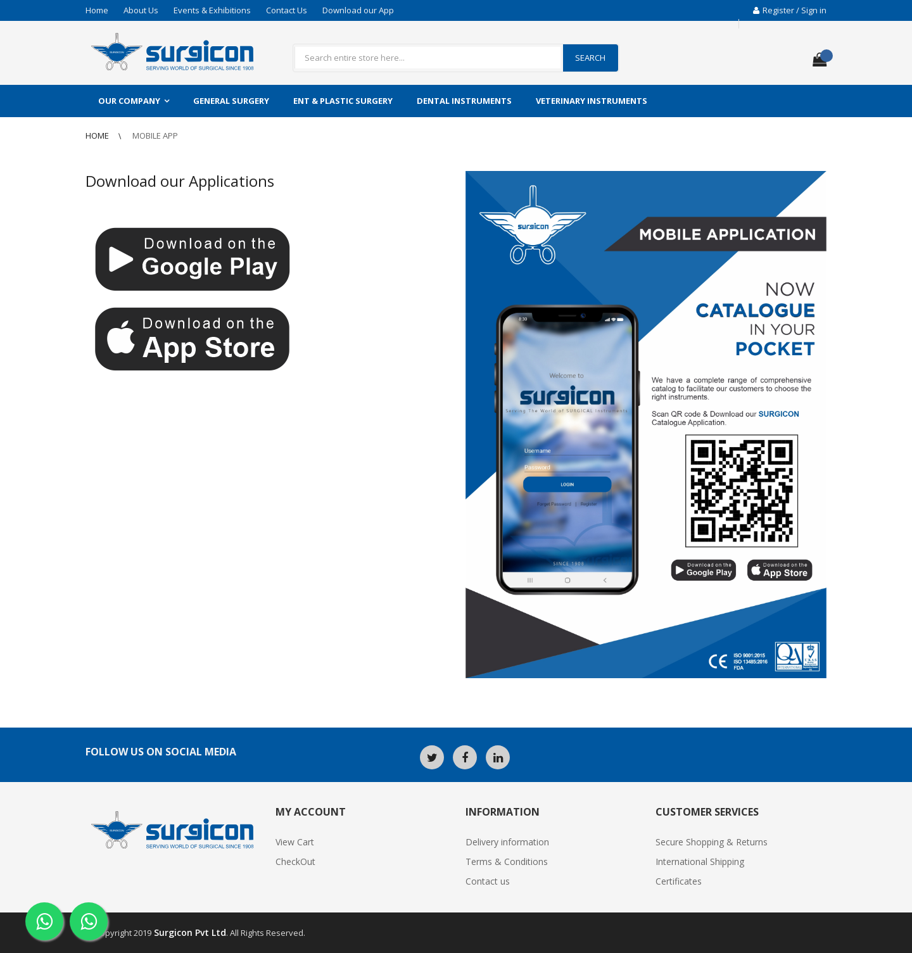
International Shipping (700, 861)
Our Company (129, 100)
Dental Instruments (464, 100)
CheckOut (295, 861)
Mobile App (155, 135)
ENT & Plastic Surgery (343, 100)
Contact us (488, 881)
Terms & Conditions (507, 861)
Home (97, 10)
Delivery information (507, 842)
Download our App (358, 10)
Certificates (679, 881)
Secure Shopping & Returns (712, 842)
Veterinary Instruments (591, 100)
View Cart (295, 842)
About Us (141, 10)
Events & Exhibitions (212, 10)
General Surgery (231, 100)
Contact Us (286, 10)
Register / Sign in (789, 10)
